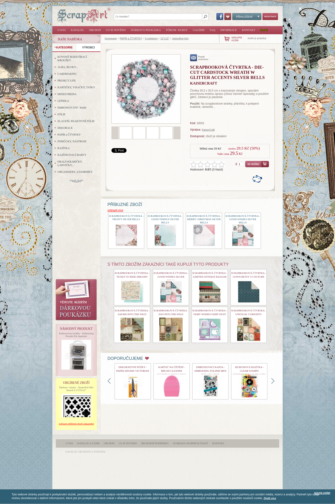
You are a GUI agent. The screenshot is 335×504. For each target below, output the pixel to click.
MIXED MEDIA (67, 94)
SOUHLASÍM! (322, 493)
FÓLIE (61, 114)
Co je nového (116, 30)
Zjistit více (270, 498)
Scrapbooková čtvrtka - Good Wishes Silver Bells (242, 219)
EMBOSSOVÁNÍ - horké (71, 107)
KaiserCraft (208, 129)
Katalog (77, 30)
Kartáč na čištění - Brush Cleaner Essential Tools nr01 (171, 371)
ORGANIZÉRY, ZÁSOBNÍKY (75, 172)
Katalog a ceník (88, 443)
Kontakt (248, 30)
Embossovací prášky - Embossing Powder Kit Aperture (76, 334)
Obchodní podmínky (155, 443)
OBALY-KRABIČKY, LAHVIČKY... (69, 163)
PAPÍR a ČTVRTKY (131, 38)
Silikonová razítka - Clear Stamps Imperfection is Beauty (249, 371)
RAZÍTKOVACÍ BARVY (72, 155)
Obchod (95, 30)
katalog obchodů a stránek (85, 451)
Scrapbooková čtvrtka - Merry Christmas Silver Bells (204, 219)
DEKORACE (65, 127)
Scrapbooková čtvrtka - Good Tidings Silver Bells (165, 219)
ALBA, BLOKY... (67, 67)
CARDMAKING (67, 73)
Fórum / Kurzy (177, 30)
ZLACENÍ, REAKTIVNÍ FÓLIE (76, 121)
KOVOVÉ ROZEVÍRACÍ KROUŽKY (72, 58)
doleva (109, 381)
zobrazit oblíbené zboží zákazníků (76, 423)
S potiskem (151, 38)
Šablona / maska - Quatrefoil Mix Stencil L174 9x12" (76, 389)
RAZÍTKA (63, 148)
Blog (264, 30)
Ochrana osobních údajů (190, 443)
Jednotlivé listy (180, 38)
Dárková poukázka (146, 30)
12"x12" (164, 38)
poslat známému (199, 57)
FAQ (212, 30)
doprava (273, 381)
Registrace (270, 16)
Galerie (199, 30)
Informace (228, 30)
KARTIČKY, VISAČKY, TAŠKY (76, 87)
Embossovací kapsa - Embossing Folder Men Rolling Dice (210, 371)
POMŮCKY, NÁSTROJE (71, 141)
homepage (111, 38)
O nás (61, 30)
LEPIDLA (63, 100)
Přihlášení (246, 16)
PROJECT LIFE (66, 80)
